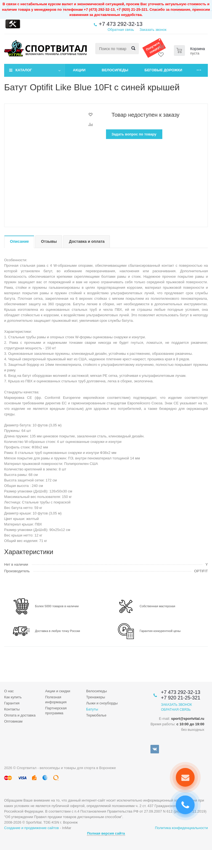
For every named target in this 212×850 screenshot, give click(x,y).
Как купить (13, 697)
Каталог (23, 70)
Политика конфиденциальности (181, 828)
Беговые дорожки (163, 70)
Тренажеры (95, 697)
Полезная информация (56, 699)
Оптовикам (13, 721)
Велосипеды (115, 70)
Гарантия (11, 703)
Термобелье (96, 715)
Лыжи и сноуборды (102, 703)
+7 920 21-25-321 (180, 698)
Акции (79, 70)
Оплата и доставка (20, 715)
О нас (9, 691)
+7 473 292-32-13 (120, 24)
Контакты (12, 709)
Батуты (92, 709)
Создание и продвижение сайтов (31, 828)
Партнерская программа (56, 710)
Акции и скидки (57, 691)
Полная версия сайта (106, 833)
